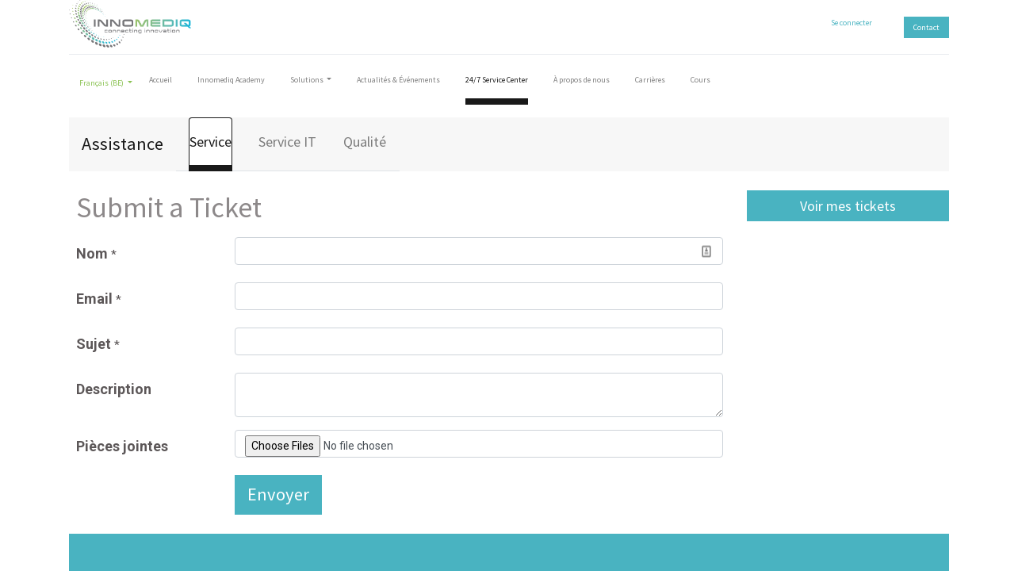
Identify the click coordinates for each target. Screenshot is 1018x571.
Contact (926, 27)
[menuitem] (160, 83)
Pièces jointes (122, 446)
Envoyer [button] (278, 494)
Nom (96, 253)
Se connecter (851, 22)
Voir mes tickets (848, 206)
